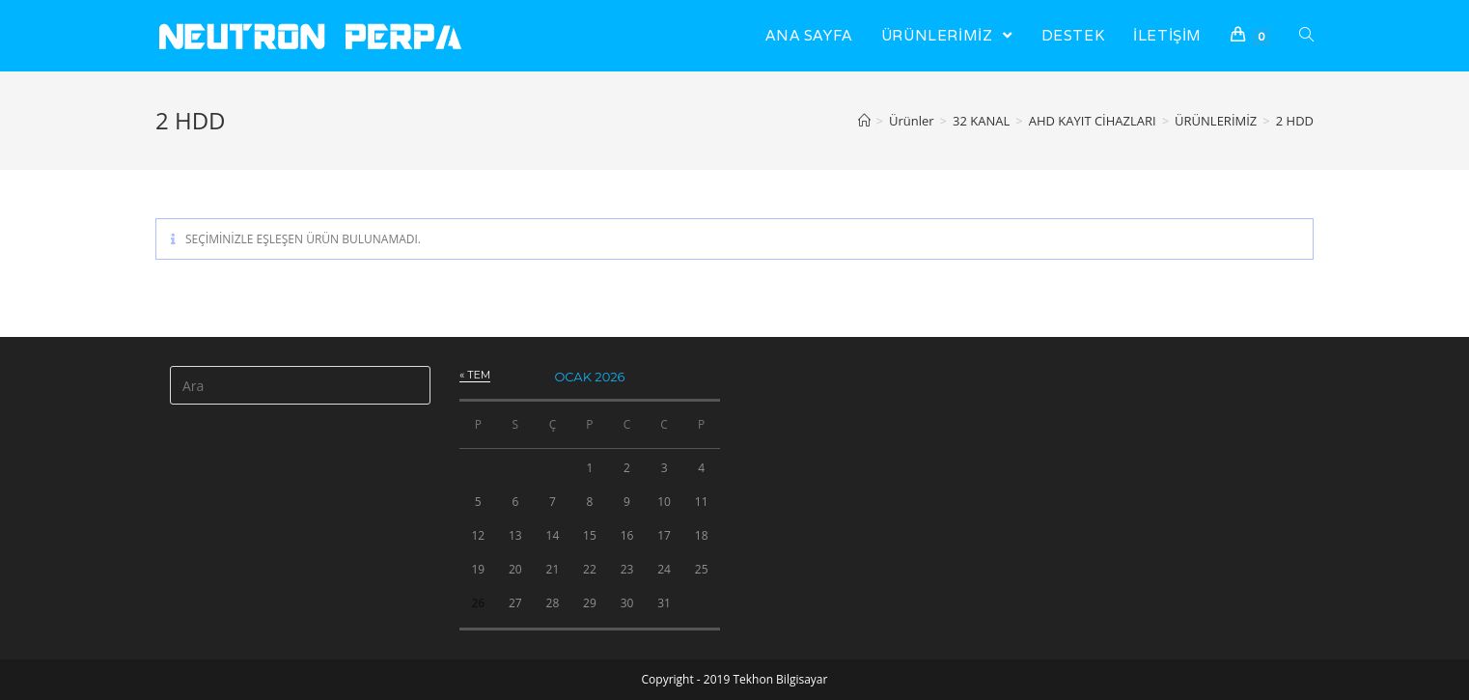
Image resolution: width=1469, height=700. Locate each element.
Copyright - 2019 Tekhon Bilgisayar (735, 679)
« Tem (474, 374)
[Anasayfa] (864, 120)
